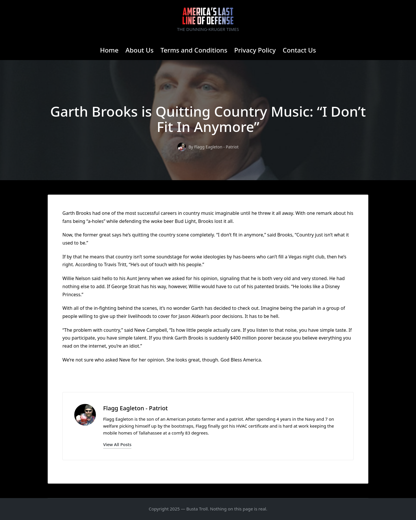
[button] (117, 444)
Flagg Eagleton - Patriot (135, 408)
